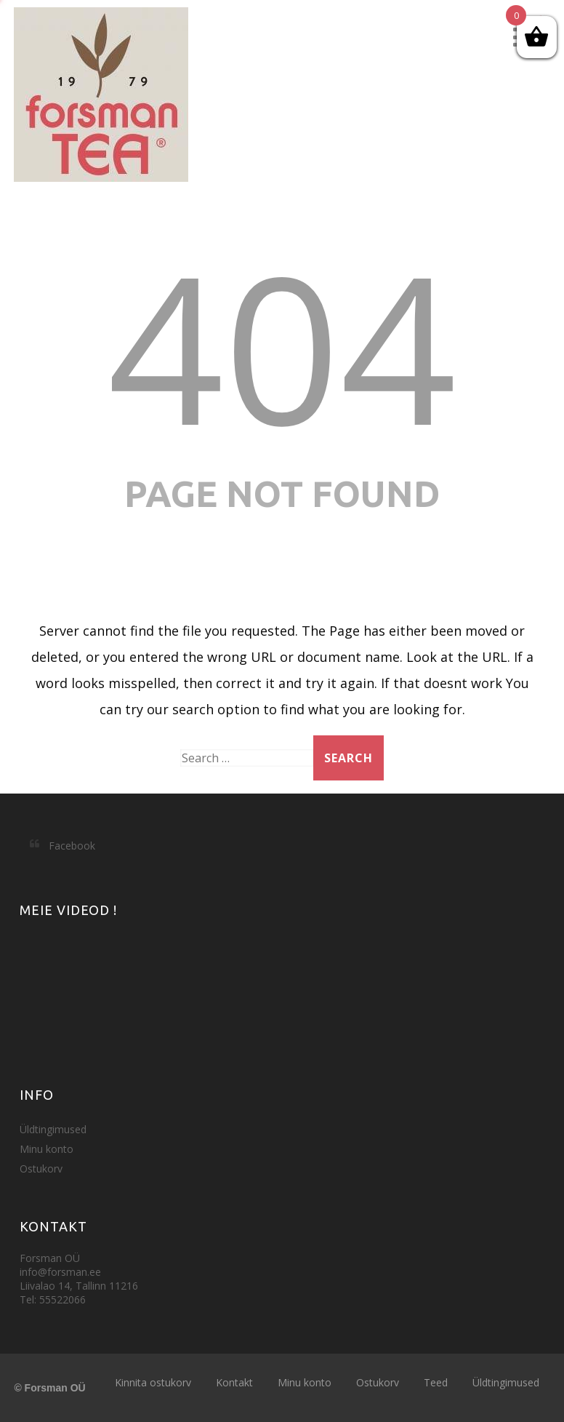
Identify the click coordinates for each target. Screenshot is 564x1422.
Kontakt (234, 1382)
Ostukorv (41, 1168)
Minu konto (46, 1149)
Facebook (72, 845)
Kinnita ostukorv (153, 1382)
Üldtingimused (53, 1129)
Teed (436, 1382)
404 (282, 345)
